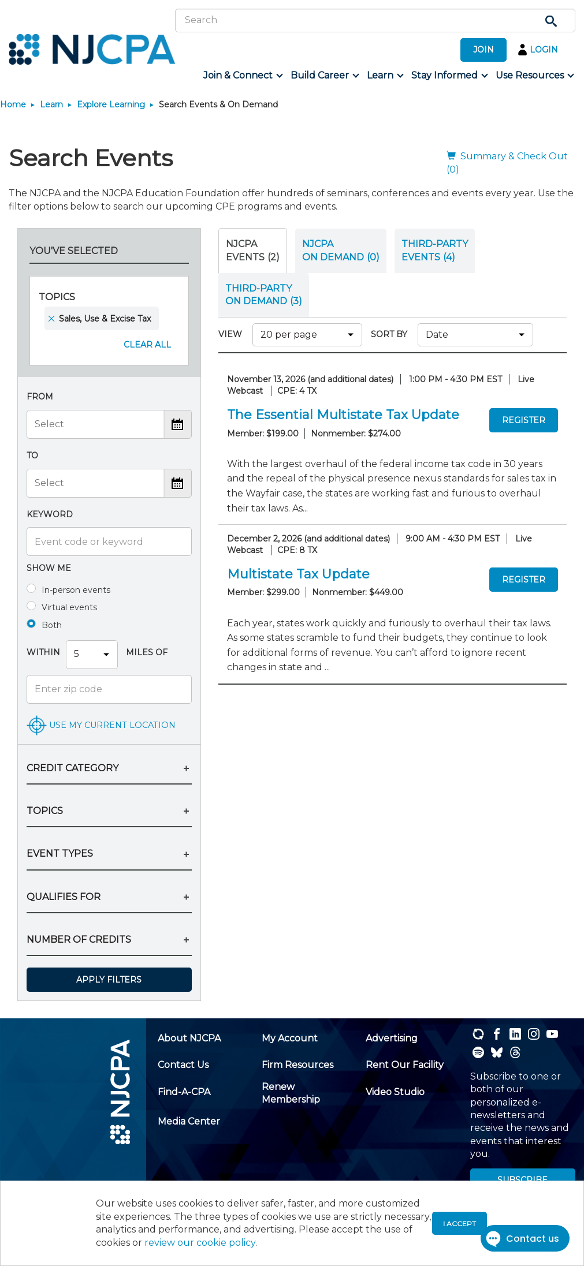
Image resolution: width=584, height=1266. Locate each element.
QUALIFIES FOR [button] (64, 896)
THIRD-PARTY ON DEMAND (263, 295)
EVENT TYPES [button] (60, 853)
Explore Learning (111, 104)
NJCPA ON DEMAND (341, 250)
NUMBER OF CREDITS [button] (79, 939)
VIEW (232, 334)
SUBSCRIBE (522, 1180)
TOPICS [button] (45, 810)
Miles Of (146, 652)
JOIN (483, 49)
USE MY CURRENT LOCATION (112, 724)
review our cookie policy (199, 1242)
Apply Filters (109, 979)
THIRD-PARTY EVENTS (434, 250)
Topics (57, 297)
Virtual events (69, 607)
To (32, 455)
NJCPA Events (253, 250)
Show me (49, 568)
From (40, 396)
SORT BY (391, 334)
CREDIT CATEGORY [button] (72, 768)
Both (52, 625)
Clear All (147, 344)
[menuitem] (242, 75)
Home (13, 104)
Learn (51, 104)
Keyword (50, 514)
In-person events (76, 590)
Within (43, 652)
